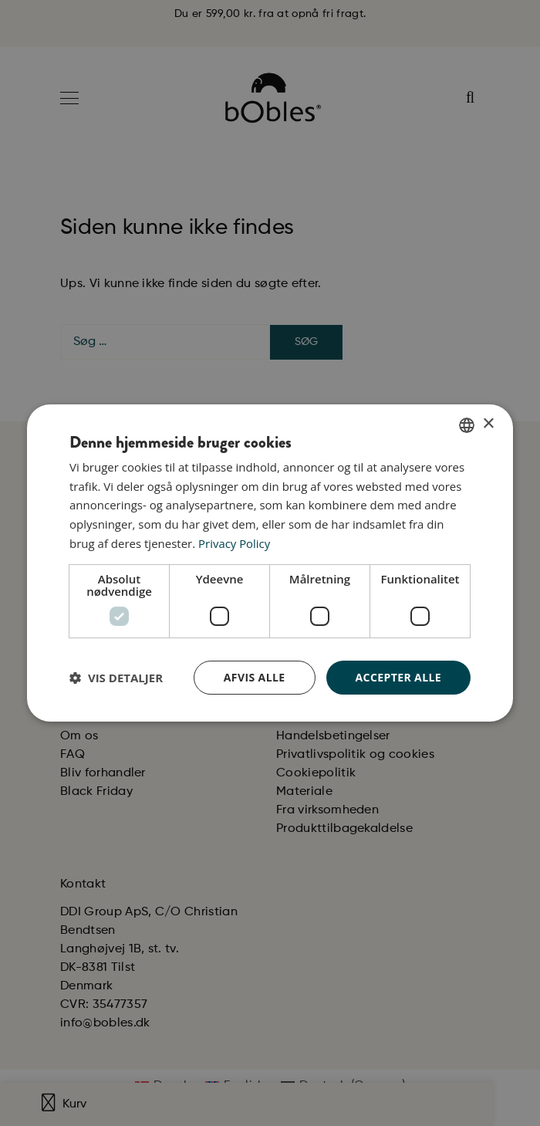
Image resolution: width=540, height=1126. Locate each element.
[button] (116, 677)
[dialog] (270, 563)
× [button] (488, 424)
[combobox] (466, 425)
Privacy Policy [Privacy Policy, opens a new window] (234, 543)
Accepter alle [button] (398, 677)
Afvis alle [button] (254, 677)
